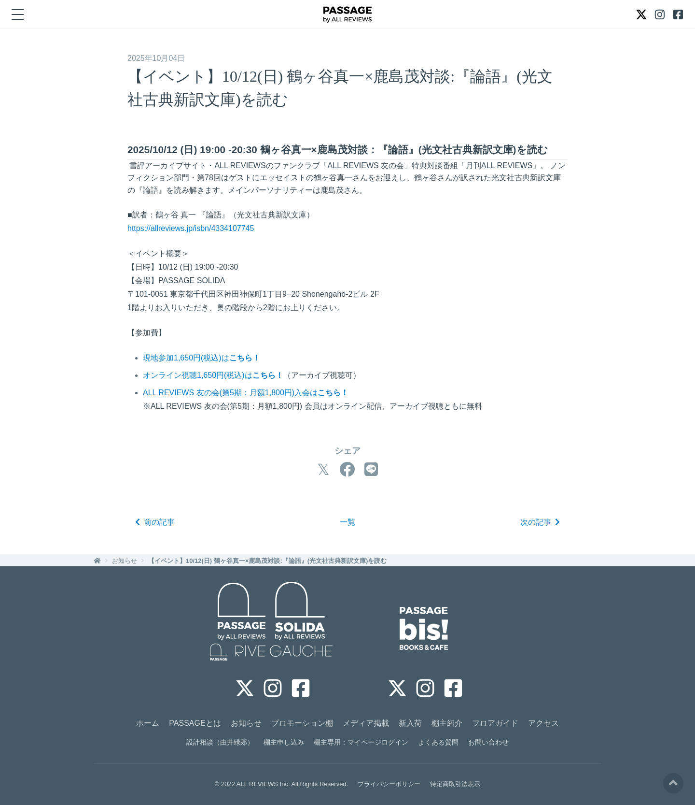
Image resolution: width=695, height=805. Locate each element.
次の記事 (540, 522)
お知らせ (124, 560)
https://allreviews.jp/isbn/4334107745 (190, 228)
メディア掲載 (366, 723)
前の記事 (155, 522)
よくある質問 (438, 742)
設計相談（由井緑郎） (220, 742)
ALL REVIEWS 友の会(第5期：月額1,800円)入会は (245, 392)
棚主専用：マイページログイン (361, 742)
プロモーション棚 (302, 723)
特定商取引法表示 (455, 784)
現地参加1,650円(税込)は (201, 358)
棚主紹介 (446, 723)
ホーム (147, 723)
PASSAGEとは (195, 723)
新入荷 (410, 723)
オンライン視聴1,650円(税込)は (213, 375)
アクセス (543, 723)
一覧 (347, 522)
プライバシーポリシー (389, 784)
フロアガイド (495, 723)
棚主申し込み (284, 742)
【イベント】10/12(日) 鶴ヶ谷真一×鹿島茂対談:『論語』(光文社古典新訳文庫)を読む (267, 560)
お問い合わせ (488, 742)
